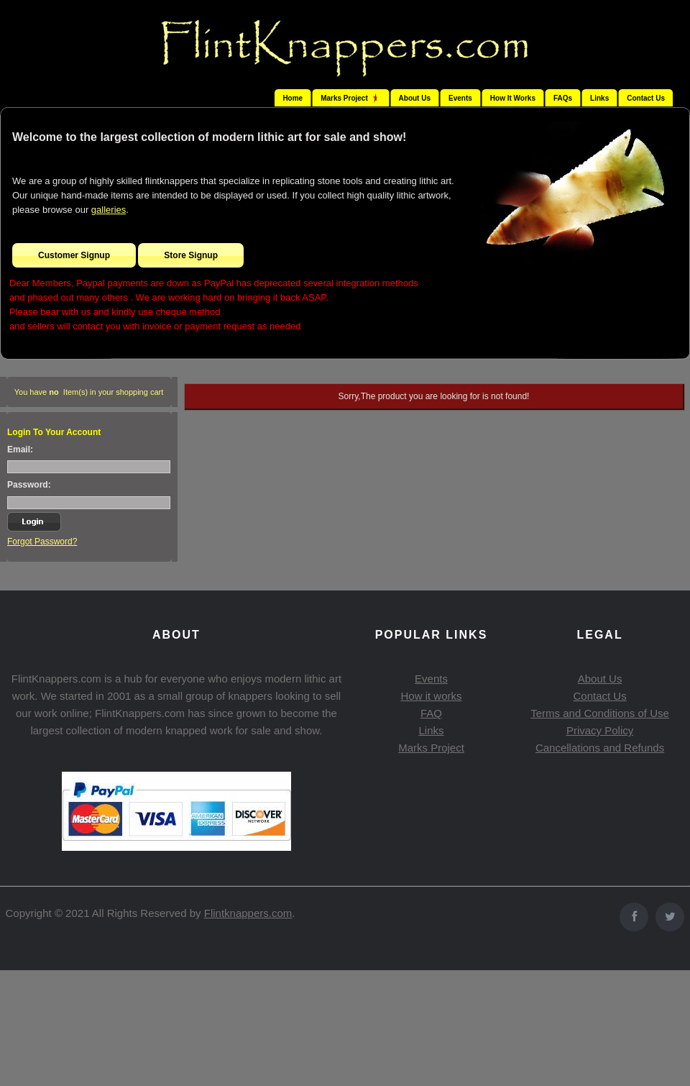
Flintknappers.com (248, 913)
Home (292, 98)
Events (460, 98)
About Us (415, 98)
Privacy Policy (599, 730)
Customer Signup (74, 255)
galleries (108, 209)
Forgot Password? (42, 542)
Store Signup (191, 255)
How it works (430, 696)
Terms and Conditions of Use (599, 713)
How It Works (512, 98)
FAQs (562, 98)
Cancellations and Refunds (599, 748)
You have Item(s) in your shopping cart (89, 392)
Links (599, 98)
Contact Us (646, 98)
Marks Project (431, 748)
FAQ (431, 713)
